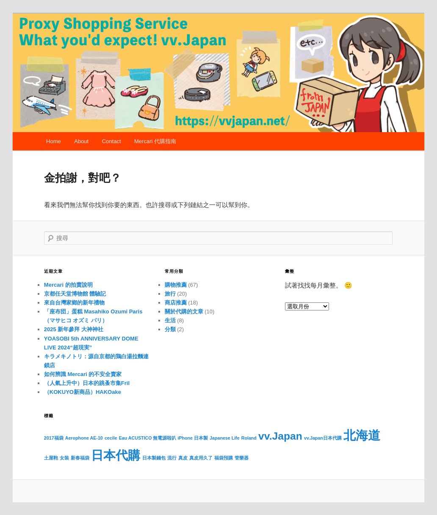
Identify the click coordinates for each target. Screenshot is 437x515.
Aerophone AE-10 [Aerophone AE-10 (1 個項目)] (84, 437)
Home (53, 141)
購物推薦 (176, 285)
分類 (170, 329)
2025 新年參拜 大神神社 (73, 329)
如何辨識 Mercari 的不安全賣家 (83, 374)
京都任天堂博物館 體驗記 (75, 294)
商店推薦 (176, 302)
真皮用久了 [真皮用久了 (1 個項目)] (201, 457)
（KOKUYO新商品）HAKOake (82, 392)
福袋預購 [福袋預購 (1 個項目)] (223, 457)
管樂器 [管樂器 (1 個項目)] (242, 457)
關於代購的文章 (184, 311)
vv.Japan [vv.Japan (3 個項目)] (280, 436)
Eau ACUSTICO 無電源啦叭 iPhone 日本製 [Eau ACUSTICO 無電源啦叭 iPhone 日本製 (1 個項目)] (163, 437)
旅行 (170, 294)
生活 (170, 320)
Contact (111, 141)
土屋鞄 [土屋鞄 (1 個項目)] (51, 457)
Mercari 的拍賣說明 (68, 285)
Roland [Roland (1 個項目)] (249, 437)
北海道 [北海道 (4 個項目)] (361, 435)
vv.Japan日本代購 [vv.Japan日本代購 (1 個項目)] (323, 437)
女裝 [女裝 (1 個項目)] (64, 457)
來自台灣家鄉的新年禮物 (74, 302)
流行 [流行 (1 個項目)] (172, 457)
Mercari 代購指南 (155, 141)
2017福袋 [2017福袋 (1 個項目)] (54, 437)
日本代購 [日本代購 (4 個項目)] (115, 455)
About (81, 141)
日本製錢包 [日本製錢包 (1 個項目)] (154, 457)
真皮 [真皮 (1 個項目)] (183, 457)
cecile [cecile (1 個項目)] (111, 437)
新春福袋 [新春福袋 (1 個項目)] (80, 457)
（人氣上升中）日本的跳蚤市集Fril (87, 383)
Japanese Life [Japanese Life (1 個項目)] (224, 437)
